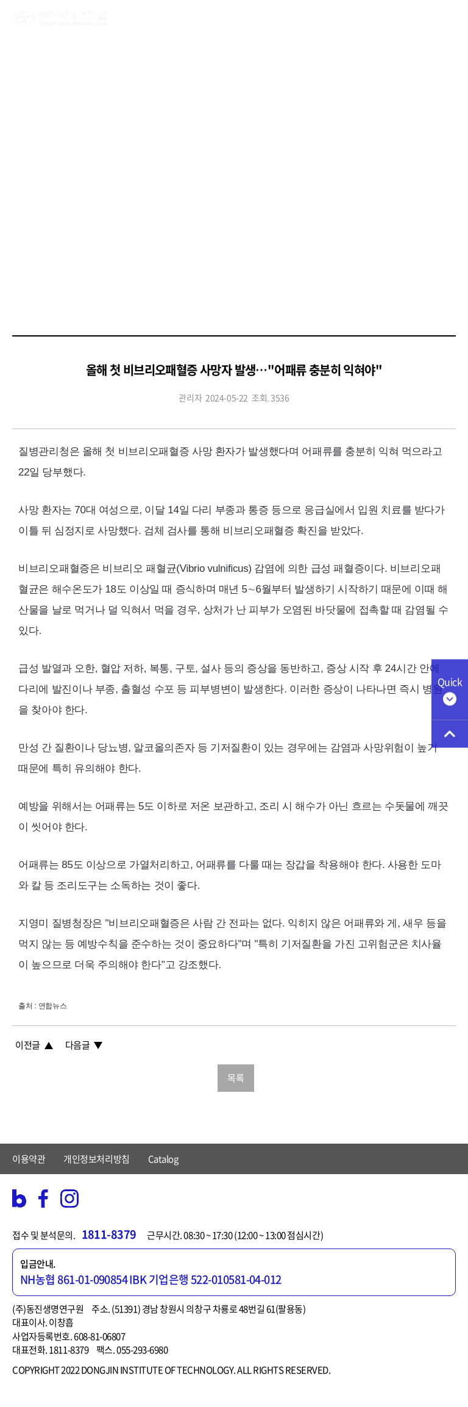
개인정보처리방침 (96, 1159)
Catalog (163, 1159)
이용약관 (28, 1159)
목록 (235, 1078)
